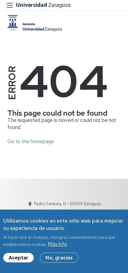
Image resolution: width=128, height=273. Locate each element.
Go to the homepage (30, 141)
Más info (57, 245)
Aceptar (18, 259)
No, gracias (59, 259)
